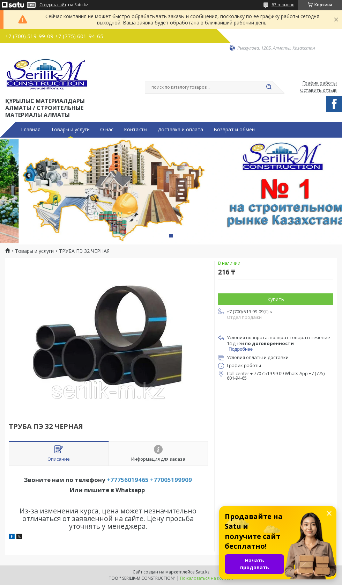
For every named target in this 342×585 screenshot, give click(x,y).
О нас (106, 129)
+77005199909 (171, 480)
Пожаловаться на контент (206, 578)
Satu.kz (202, 572)
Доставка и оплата (180, 129)
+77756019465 (128, 480)
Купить (275, 299)
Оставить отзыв (318, 90)
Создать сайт (52, 4)
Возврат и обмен (234, 129)
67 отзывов (283, 5)
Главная (30, 129)
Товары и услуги (70, 129)
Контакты (135, 129)
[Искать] (269, 87)
